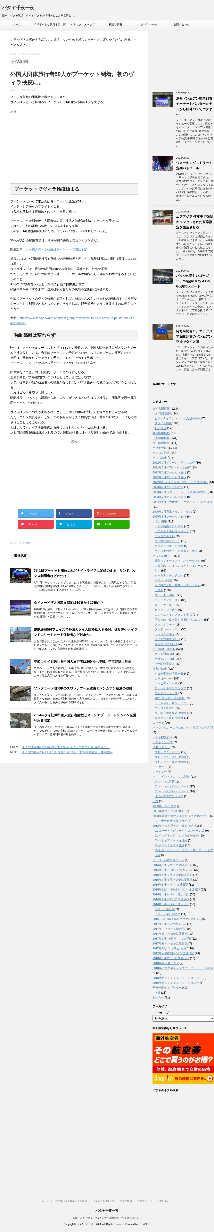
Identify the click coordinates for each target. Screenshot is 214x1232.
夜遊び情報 (115, 24)
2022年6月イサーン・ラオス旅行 (174, 462)
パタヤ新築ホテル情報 (169, 526)
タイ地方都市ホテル (167, 541)
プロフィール (149, 24)
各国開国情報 (161, 433)
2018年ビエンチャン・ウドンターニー (177, 977)
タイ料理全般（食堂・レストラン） (177, 585)
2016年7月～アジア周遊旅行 (171, 899)
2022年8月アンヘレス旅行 (169, 477)
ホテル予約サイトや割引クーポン (176, 551)
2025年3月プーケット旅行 (169, 516)
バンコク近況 (161, 452)
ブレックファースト (167, 600)
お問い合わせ (182, 24)
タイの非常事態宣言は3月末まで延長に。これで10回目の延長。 (66, 747)
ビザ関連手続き (165, 663)
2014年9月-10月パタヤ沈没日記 (173, 869)
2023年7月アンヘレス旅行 (169, 497)
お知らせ (158, 997)
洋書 (157, 992)
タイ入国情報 (22, 542)
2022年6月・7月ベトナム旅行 (172, 467)
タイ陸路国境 (163, 413)
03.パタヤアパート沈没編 (171, 840)
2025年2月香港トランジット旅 (172, 511)
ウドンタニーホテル (167, 752)
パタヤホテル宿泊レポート (172, 531)
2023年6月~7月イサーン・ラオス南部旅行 (180, 492)
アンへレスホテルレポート (172, 786)
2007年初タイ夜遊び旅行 (169, 811)
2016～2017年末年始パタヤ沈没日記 (176, 919)
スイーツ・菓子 (165, 604)
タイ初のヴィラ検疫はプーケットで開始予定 (56, 249)
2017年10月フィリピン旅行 (170, 948)
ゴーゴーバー (163, 678)
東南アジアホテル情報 (169, 546)
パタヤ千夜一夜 (18, 8)
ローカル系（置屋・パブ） (172, 703)
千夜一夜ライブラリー (167, 987)
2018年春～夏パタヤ (166, 963)
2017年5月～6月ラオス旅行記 (172, 938)
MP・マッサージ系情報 (170, 698)
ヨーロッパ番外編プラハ (168, 860)
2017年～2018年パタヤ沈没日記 (173, 953)
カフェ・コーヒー (166, 609)
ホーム (17, 24)
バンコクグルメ (165, 634)
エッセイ (158, 722)
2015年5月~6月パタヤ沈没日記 (172, 879)
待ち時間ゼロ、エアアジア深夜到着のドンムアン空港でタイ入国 (194, 336)
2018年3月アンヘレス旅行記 (171, 958)
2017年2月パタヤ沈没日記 (169, 923)
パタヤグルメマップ (83, 24)
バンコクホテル (165, 536)
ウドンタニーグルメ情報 (170, 757)
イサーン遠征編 (165, 909)
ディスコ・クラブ (166, 693)
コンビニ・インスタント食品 (173, 614)
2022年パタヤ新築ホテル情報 (49, 26)
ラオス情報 (160, 457)
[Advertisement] (74, 143)
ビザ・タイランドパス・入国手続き (177, 418)
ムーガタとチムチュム (169, 575)
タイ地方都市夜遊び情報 (170, 712)
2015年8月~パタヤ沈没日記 (170, 884)
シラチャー (160, 771)
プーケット (160, 766)
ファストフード (165, 624)
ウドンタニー (161, 747)
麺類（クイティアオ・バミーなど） (177, 560)
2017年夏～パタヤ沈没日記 (170, 943)
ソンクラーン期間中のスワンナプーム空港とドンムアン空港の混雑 (83, 688)
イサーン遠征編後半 (167, 914)
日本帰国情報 (161, 438)
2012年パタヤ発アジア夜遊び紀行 (174, 825)
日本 (155, 801)
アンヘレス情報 (165, 781)
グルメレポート (163, 555)
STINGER (144, 1224)
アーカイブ (161, 1013)
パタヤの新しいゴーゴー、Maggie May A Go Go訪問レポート (193, 281)
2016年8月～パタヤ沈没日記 (171, 904)
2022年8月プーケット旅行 (169, 472)
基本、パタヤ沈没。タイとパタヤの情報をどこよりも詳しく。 (107, 1218)
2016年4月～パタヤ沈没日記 (171, 894)
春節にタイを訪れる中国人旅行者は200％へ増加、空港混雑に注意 (82, 661)
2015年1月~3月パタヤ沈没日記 (172, 874)
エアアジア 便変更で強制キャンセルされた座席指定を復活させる (194, 222)
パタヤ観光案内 (163, 737)
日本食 (159, 590)
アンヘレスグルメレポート (172, 791)
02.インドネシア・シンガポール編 (177, 835)
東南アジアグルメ (166, 644)
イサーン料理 (163, 580)
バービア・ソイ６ (166, 683)
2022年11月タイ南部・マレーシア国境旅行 (180, 482)
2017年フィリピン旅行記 (169, 928)
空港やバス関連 (165, 658)
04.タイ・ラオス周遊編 (169, 845)
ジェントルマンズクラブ (170, 688)
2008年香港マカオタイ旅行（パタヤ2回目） (181, 816)
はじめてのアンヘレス (169, 796)
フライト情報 (163, 423)
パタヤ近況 (160, 447)
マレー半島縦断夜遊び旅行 (170, 820)
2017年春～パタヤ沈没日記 (170, 933)
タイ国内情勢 (161, 443)
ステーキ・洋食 (165, 595)
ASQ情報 (160, 428)
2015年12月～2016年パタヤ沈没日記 (176, 889)
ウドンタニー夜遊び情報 (170, 762)
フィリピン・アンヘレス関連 (171, 776)
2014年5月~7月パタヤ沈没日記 (172, 865)
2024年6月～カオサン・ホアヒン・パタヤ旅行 (182, 501)
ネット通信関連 (165, 654)
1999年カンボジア (164, 806)
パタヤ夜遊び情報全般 (169, 673)
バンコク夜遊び (165, 708)
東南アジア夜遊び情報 (169, 717)
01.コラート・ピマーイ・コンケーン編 (179, 830)
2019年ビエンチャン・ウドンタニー (176, 982)
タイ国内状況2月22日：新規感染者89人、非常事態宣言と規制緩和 (67, 752)
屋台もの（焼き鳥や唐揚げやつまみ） (179, 619)
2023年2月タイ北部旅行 (168, 487)
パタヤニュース (163, 742)
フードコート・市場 (167, 629)
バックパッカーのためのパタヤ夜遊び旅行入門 (183, 727)
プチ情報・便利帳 (164, 649)
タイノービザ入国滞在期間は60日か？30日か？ (69, 602)
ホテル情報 (160, 521)
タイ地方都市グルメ (167, 639)
